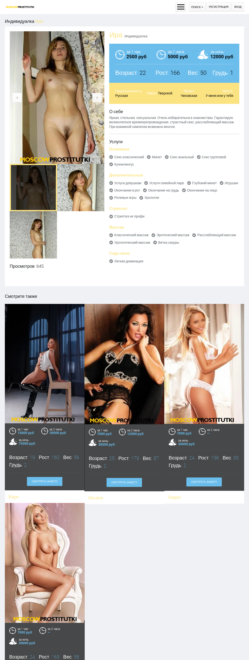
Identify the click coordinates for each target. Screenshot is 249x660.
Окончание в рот (127, 190)
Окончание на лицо (202, 190)
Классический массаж (131, 235)
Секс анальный (182, 157)
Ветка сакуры (168, 242)
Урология (151, 198)
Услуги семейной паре (166, 183)
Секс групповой (214, 157)
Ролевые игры (125, 198)
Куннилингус (124, 164)
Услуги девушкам (127, 183)
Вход (237, 6)
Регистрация (219, 6)
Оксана (95, 497)
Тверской (165, 93)
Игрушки (231, 183)
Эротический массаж (173, 235)
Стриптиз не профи (129, 216)
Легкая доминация (128, 261)
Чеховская (189, 96)
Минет (157, 157)
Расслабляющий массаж (216, 235)
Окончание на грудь (163, 190)
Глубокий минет (204, 183)
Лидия (174, 497)
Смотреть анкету (124, 482)
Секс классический (129, 157)
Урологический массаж (132, 242)
